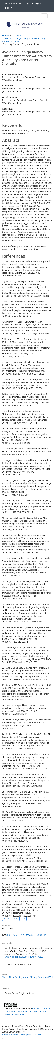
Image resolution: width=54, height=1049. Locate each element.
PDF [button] (8, 919)
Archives (16, 35)
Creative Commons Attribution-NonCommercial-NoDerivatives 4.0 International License (27, 1011)
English (26, 3)
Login (8, 8)
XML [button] (23, 919)
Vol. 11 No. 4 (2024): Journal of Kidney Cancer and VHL (23, 40)
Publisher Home (13, 3)
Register (36, 3)
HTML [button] (15, 919)
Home (5, 35)
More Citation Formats (19, 964)
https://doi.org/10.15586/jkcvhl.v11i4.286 (26, 935)
